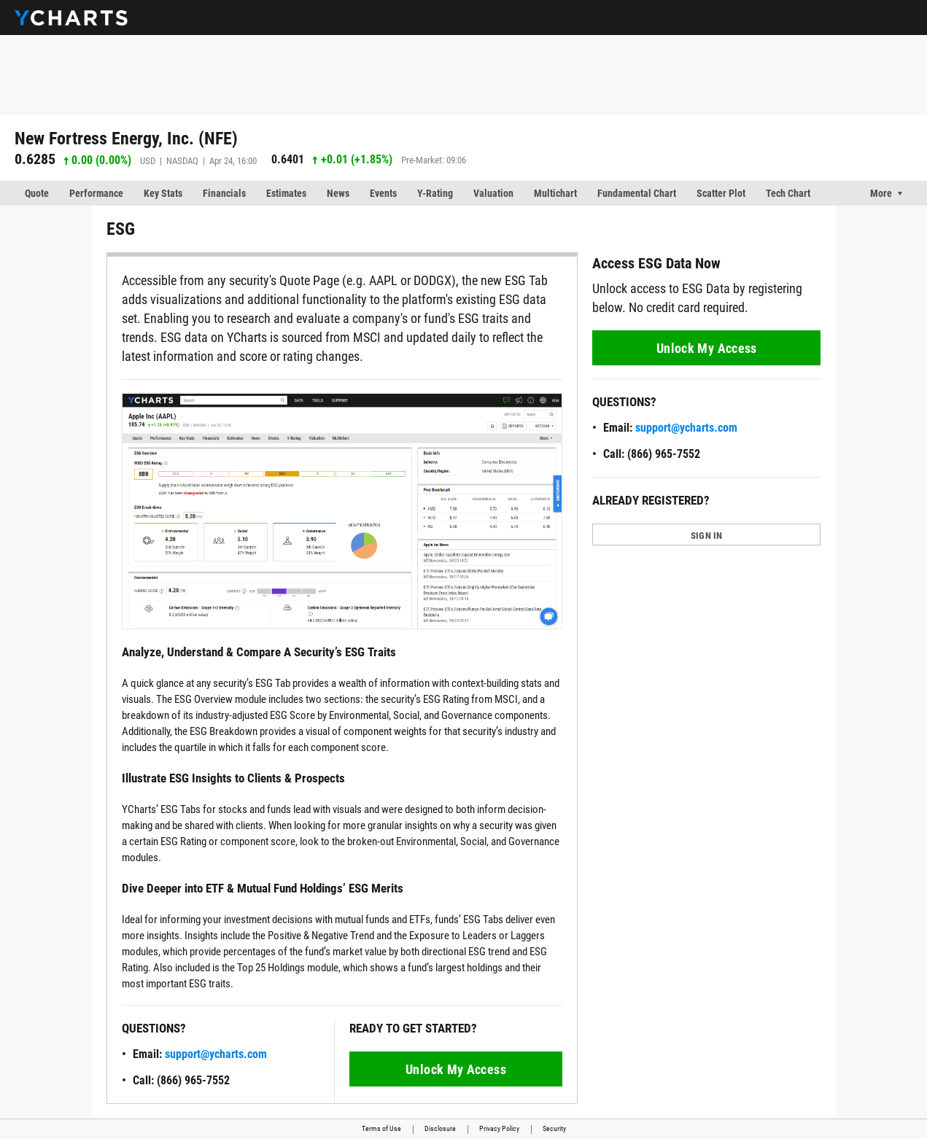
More (881, 193)
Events (383, 193)
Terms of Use (381, 1128)
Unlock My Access (456, 1069)
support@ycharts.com (216, 1054)
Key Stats (163, 193)
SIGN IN (707, 535)
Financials (224, 193)
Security (554, 1128)
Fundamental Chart (636, 193)
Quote (37, 193)
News (338, 193)
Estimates (286, 193)
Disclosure (440, 1128)
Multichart (555, 193)
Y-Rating (435, 193)
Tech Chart (788, 193)
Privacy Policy (499, 1128)
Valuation (493, 193)
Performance (96, 193)
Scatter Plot (721, 193)
